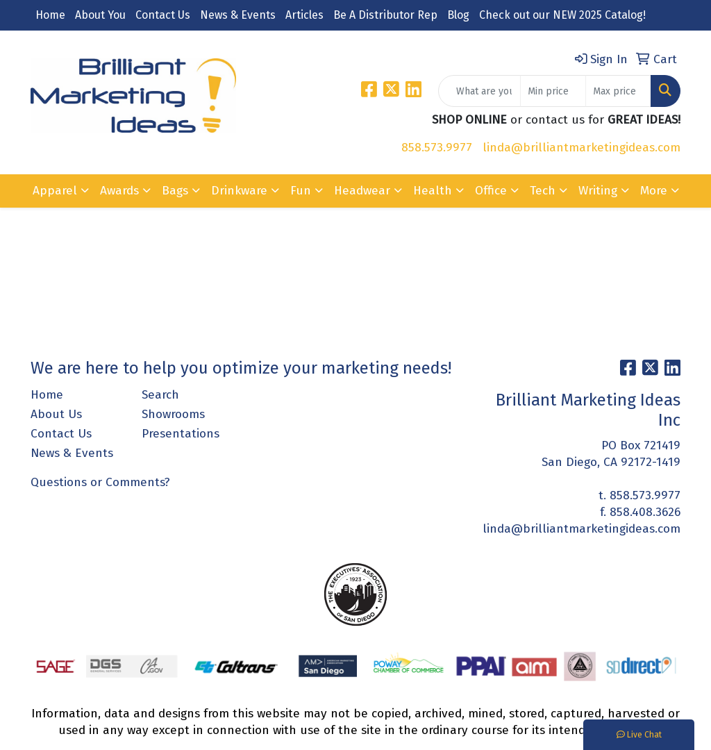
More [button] (653, 190)
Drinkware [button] (239, 190)
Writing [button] (597, 190)
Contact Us (162, 15)
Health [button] (432, 190)
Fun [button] (300, 190)
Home (50, 15)
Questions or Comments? (100, 482)
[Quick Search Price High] (618, 91)
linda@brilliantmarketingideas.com (581, 147)
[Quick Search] (479, 91)
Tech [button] (542, 190)
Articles (304, 15)
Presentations (180, 433)
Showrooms (173, 414)
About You (100, 15)
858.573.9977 (436, 147)
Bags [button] (175, 190)
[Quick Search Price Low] (553, 91)
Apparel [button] (55, 190)
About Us (56, 414)
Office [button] (491, 190)
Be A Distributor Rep (385, 15)
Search (160, 395)
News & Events (238, 15)
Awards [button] (119, 190)
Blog (458, 15)
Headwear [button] (362, 190)
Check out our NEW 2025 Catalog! (562, 15)
